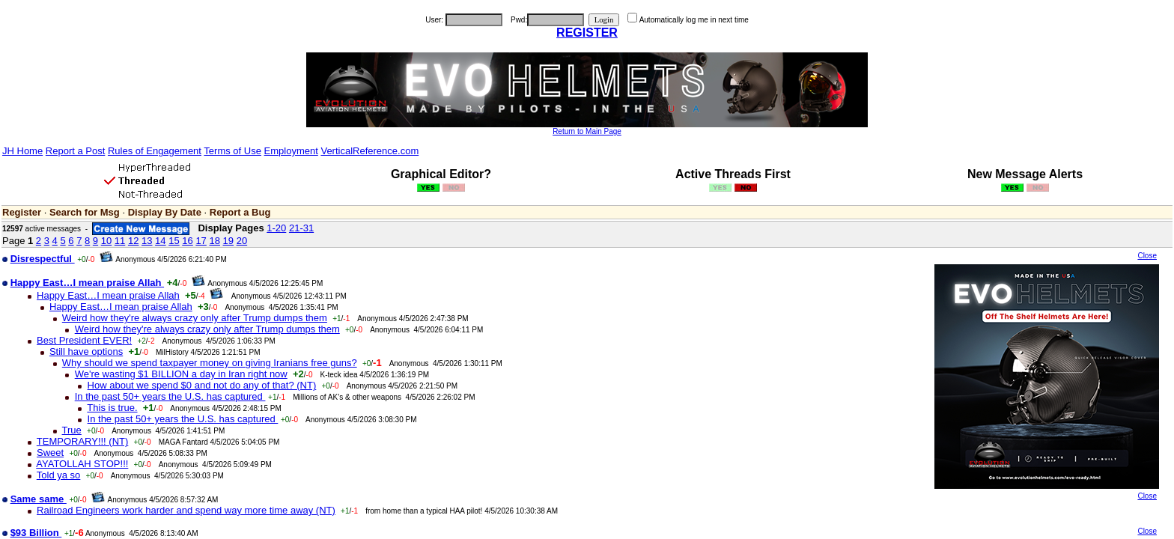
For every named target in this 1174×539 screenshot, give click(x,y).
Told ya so (59, 475)
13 (147, 240)
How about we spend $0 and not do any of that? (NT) (202, 385)
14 (160, 240)
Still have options (86, 351)
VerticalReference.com (369, 150)
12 (133, 240)
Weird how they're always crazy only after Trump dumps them (194, 317)
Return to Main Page (587, 131)
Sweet (50, 452)
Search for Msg (84, 212)
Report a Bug (240, 212)
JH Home (22, 150)
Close (1147, 256)
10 (106, 240)
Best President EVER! (84, 340)
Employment (291, 150)
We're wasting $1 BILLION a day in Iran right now (181, 374)
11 (120, 240)
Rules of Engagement (154, 150)
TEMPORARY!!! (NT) (83, 441)
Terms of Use (232, 150)
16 (187, 240)
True (72, 430)
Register (21, 212)
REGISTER (587, 32)
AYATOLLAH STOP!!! (82, 463)
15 (173, 240)
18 (214, 240)
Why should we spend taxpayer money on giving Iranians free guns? (209, 362)
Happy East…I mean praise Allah (108, 295)
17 (200, 240)
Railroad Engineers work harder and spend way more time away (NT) (186, 510)
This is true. (112, 407)
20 (242, 240)
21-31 (301, 228)
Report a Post (76, 150)
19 (228, 240)
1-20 (276, 228)
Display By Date (164, 212)
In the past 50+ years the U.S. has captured (170, 396)
